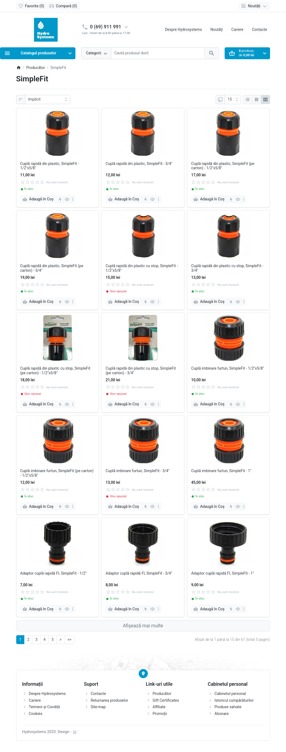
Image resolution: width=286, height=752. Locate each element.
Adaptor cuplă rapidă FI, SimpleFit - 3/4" (139, 573)
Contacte (259, 29)
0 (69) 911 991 (105, 26)
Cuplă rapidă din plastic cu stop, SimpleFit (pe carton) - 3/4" (141, 370)
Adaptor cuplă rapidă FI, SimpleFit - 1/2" (53, 573)
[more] (72, 199)
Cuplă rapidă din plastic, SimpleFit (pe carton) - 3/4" (52, 268)
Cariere (237, 29)
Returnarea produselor (109, 700)
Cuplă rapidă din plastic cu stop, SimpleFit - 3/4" (227, 268)
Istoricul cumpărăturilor (234, 700)
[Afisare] (233, 99)
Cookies (35, 713)
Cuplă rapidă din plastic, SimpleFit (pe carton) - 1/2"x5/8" (222, 165)
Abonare (222, 713)
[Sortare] (47, 99)
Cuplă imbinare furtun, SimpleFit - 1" (221, 471)
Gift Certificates (166, 700)
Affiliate (159, 707)
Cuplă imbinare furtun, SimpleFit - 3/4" (137, 471)
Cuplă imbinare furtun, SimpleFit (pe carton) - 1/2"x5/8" (57, 473)
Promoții (160, 713)
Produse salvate (228, 707)
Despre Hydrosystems (183, 29)
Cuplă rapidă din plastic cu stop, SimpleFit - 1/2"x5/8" (142, 268)
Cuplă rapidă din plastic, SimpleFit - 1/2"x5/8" (49, 165)
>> (69, 639)
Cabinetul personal (230, 693)
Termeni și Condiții (44, 707)
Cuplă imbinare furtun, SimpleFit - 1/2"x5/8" (227, 368)
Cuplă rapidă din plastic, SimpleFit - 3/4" (139, 163)
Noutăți (216, 29)
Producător (162, 693)
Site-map (98, 707)
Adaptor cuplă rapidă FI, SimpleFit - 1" (222, 573)
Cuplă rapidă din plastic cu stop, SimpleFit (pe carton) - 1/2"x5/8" (55, 370)
